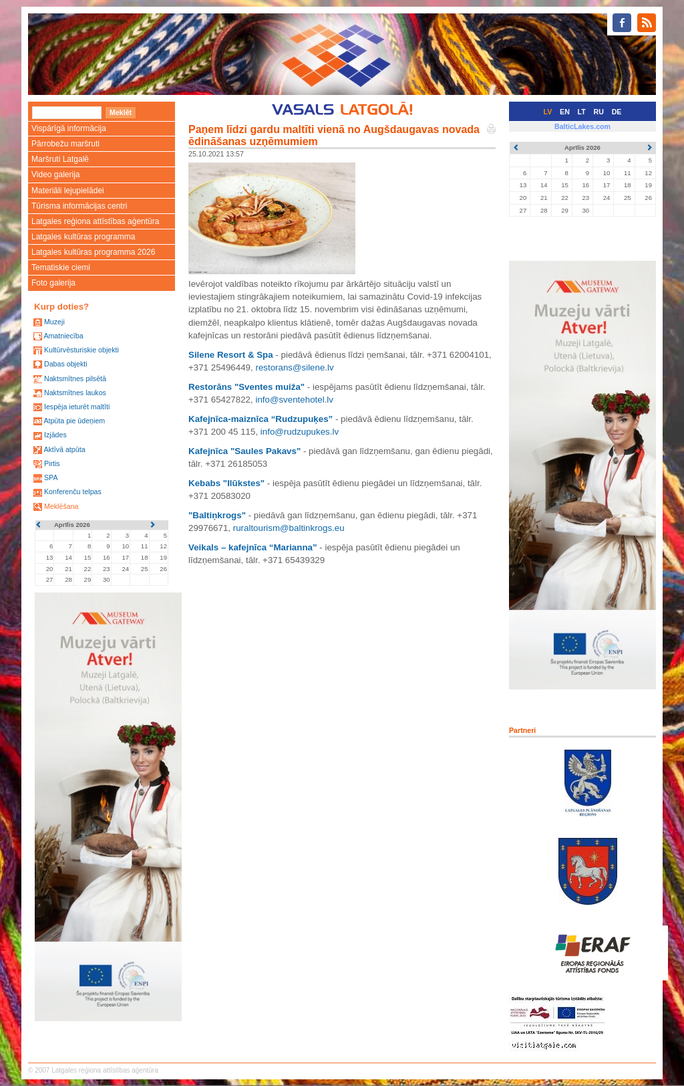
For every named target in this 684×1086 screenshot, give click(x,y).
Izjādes (55, 435)
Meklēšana (61, 506)
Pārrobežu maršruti (65, 143)
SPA (51, 477)
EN (565, 112)
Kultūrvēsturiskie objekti (81, 350)
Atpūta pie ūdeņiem (74, 421)
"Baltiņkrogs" (217, 515)
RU (599, 112)
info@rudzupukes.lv (300, 432)
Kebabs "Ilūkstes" (226, 483)
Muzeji (54, 322)
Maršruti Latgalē (60, 159)
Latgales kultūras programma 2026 (93, 252)
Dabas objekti (66, 364)
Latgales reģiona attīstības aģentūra (95, 221)
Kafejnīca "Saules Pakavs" (244, 451)
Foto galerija (53, 283)
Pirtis (52, 463)
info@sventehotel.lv (294, 400)
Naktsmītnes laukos (75, 393)
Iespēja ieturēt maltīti (77, 407)
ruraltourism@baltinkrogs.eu (289, 528)
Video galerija (55, 174)
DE (617, 112)
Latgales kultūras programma (83, 236)
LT (582, 112)
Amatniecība (63, 336)
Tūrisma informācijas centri (79, 206)
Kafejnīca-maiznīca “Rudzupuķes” (260, 419)
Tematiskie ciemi (60, 267)
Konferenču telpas (73, 491)
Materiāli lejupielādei (67, 190)
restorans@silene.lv (294, 367)
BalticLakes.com (582, 126)
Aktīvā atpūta (64, 449)
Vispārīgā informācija (68, 128)
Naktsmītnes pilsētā (75, 378)
